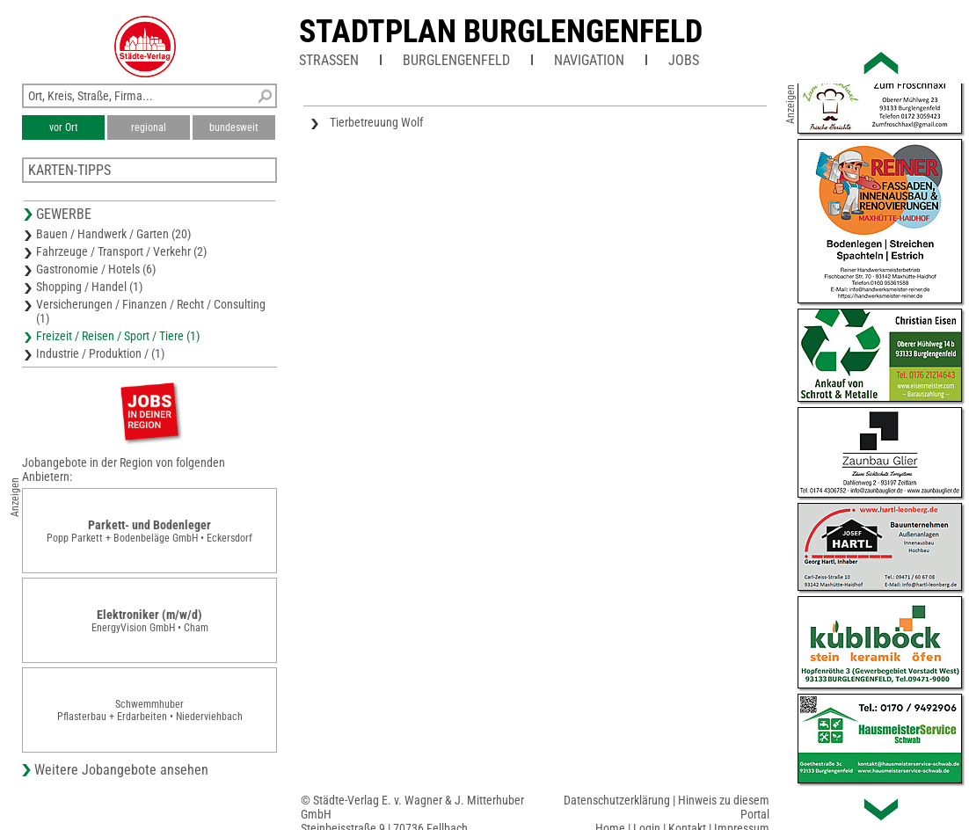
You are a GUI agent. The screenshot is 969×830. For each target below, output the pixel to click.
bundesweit (234, 127)
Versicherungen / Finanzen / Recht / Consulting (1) (151, 311)
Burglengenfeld (456, 60)
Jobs (683, 60)
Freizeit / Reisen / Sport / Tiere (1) (118, 336)
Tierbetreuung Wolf (376, 122)
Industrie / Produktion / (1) (100, 353)
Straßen (329, 60)
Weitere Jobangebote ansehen (121, 769)
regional (148, 127)
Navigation (589, 60)
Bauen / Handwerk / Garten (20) (113, 234)
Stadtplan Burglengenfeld (501, 31)
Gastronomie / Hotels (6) (96, 269)
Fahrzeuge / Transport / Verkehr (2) (121, 251)
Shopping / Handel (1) (89, 287)
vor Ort (63, 127)
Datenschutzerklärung (617, 800)
